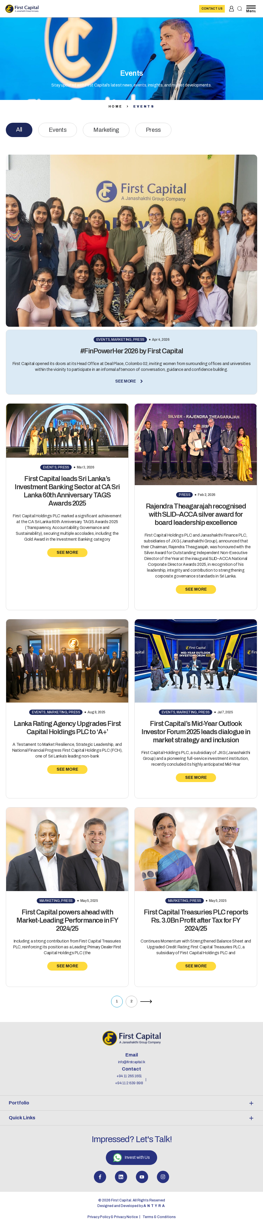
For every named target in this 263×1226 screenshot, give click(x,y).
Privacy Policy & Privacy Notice (112, 1217)
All (19, 129)
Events (58, 130)
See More (131, 381)
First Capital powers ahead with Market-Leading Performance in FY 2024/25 (67, 920)
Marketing (106, 130)
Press (153, 130)
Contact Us (211, 8)
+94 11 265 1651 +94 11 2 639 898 (129, 1079)
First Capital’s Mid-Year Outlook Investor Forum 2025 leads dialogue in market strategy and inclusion (195, 732)
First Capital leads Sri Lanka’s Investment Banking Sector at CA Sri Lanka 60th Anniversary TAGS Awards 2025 (67, 491)
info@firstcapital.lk (131, 1062)
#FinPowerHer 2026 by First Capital (131, 351)
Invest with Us (131, 1157)
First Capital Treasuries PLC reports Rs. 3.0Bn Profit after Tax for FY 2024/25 (196, 920)
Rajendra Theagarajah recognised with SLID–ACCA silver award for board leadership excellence (196, 514)
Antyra (154, 1206)
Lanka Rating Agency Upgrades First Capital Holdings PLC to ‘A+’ (67, 728)
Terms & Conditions (159, 1217)
